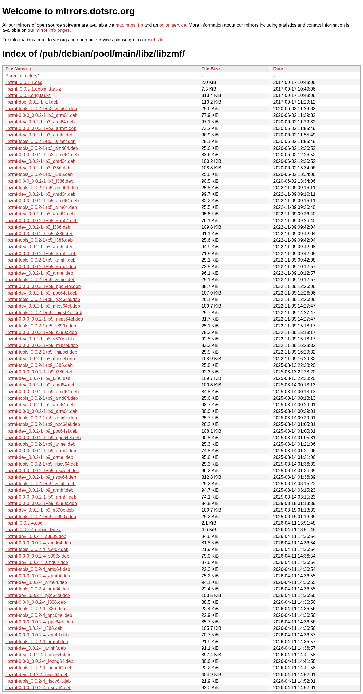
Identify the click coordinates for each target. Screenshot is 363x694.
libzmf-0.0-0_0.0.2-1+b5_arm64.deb (41, 220)
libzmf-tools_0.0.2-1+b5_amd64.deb (41, 187)
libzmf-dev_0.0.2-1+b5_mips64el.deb (42, 306)
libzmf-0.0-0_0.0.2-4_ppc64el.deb (39, 621)
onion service (172, 25)
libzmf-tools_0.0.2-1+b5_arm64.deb (41, 207)
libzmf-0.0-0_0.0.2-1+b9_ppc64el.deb (43, 437)
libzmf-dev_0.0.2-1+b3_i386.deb (37, 167)
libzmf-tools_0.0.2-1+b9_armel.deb (40, 444)
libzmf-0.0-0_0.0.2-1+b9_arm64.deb (41, 411)
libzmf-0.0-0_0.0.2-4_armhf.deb (37, 634)
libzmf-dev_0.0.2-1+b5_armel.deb (39, 273)
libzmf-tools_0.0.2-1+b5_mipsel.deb (41, 352)
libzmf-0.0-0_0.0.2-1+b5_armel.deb (40, 266)
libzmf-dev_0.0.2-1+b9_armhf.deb (39, 490)
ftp (140, 25)
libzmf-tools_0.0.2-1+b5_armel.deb (40, 279)
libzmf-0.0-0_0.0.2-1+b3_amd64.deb (42, 154)
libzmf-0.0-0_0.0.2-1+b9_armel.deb (40, 450)
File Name (16, 68)
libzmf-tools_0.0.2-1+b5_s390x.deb (40, 325)
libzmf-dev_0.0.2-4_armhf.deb (35, 648)
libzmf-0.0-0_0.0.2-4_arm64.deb (37, 575)
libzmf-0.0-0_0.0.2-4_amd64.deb (38, 543)
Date (278, 68)
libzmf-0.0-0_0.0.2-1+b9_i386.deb (39, 371)
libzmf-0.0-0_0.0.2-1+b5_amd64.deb (42, 200)
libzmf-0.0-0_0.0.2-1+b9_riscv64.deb (42, 470)
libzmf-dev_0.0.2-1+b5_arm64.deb (40, 213)
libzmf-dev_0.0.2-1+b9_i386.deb (37, 378)
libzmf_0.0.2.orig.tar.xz (28, 95)
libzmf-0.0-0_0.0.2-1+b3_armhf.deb (40, 128)
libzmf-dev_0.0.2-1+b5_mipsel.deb (40, 358)
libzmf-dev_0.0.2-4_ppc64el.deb (37, 595)
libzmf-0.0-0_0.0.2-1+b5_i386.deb (39, 233)
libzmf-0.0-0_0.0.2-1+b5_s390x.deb (41, 332)
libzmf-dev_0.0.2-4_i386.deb (34, 628)
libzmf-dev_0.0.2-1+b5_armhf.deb (39, 246)
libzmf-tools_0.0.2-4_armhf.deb (36, 641)
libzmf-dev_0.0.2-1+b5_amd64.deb (40, 194)
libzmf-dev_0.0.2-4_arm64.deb (36, 582)
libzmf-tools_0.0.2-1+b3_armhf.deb (40, 141)
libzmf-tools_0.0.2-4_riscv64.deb (38, 681)
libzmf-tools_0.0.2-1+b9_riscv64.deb (41, 464)
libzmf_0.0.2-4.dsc (23, 523)
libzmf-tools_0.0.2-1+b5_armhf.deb (40, 260)
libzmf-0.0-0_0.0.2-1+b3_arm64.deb (41, 115)
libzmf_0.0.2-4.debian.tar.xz (33, 529)
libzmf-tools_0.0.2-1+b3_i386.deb (39, 174)
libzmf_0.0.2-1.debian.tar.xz (33, 89)
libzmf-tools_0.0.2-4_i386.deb (35, 608)
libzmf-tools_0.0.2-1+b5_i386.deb (39, 240)
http (119, 25)
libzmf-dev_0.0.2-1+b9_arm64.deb (40, 404)
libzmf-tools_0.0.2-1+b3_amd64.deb (41, 148)
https (131, 25)
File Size (211, 68)
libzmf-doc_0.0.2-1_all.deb (32, 102)
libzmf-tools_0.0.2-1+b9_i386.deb (39, 365)
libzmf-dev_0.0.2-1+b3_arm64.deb (40, 121)
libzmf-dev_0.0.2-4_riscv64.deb (36, 674)
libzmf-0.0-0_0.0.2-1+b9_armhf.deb (40, 497)
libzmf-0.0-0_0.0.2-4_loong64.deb (39, 661)
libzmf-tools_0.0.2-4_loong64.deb (39, 667)
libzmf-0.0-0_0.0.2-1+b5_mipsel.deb (41, 345)
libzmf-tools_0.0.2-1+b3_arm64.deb (41, 108)
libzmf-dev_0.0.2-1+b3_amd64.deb (40, 161)
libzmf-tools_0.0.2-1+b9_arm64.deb (41, 417)
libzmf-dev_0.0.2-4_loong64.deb (37, 654)
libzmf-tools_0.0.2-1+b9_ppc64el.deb (42, 424)
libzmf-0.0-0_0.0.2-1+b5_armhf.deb (40, 253)
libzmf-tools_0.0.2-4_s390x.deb (36, 549)
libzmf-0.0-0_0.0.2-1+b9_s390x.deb (41, 503)
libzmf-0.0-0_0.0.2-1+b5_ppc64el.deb (43, 286)
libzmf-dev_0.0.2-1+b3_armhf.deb (39, 135)
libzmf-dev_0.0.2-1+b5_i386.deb (37, 227)
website (155, 39)
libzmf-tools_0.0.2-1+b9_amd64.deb (41, 398)
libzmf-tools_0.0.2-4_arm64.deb (37, 588)
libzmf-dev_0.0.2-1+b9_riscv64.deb (40, 477)
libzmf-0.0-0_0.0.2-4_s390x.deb (37, 556)
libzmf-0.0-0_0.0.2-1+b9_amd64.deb (42, 391)
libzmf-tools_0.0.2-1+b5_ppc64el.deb (42, 299)
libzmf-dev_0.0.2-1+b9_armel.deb (39, 457)
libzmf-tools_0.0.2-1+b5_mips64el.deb (43, 312)
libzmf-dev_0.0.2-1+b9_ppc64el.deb (41, 431)
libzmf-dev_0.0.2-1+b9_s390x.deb (39, 510)
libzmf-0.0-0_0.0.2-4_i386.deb (35, 602)
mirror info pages (52, 30)
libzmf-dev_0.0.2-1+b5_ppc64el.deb (41, 293)
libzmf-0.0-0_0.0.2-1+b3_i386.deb (39, 181)
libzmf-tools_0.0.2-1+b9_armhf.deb (40, 483)
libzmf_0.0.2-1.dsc (23, 82)
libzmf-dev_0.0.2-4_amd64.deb (36, 562)
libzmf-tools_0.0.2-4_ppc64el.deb (38, 615)
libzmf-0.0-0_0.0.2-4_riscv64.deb (38, 687)
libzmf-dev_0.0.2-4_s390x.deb (35, 536)
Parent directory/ (22, 75)
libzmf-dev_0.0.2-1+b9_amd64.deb (40, 384)
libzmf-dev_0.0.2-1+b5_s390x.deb (39, 339)
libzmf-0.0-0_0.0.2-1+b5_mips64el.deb (44, 319)
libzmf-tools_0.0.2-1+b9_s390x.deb (40, 516)
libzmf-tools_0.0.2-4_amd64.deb (37, 569)
